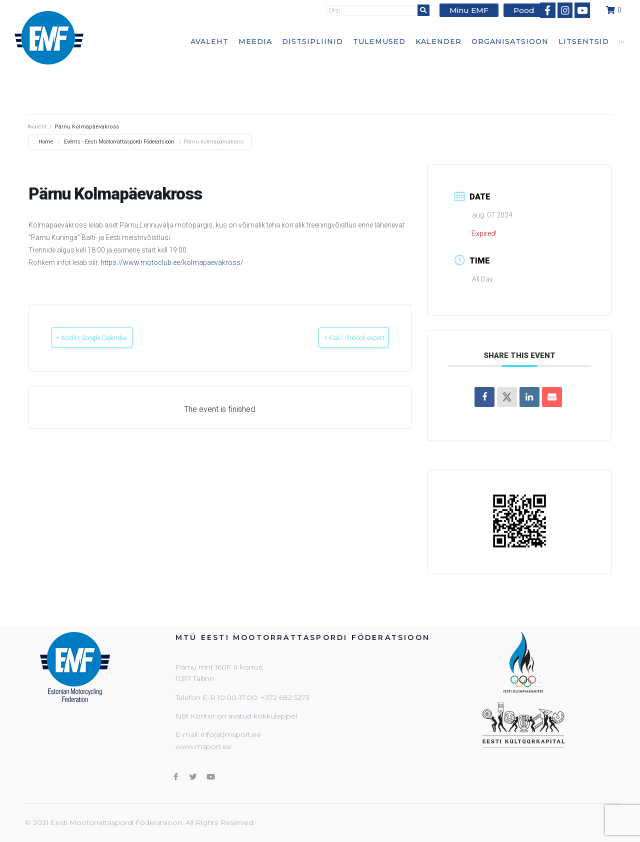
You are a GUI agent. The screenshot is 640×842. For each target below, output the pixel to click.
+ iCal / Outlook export (337, 338)
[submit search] (430, 10)
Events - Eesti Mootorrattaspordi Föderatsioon (119, 141)
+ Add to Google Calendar (110, 338)
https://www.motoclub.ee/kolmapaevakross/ (172, 262)
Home (46, 141)
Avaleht (37, 127)
